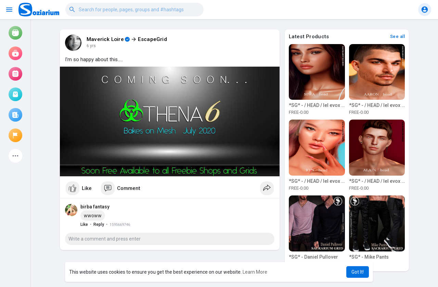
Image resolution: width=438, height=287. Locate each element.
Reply (98, 224)
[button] (134, 9)
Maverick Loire (105, 39)
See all (397, 36)
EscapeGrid (152, 39)
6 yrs (91, 45)
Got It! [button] (357, 272)
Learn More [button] (255, 272)
